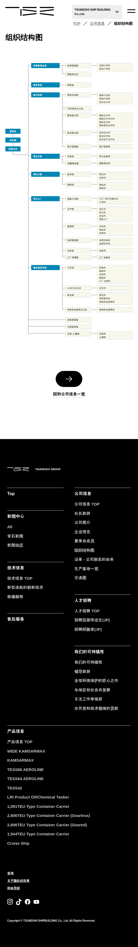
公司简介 (82, 522)
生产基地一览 (86, 568)
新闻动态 (15, 545)
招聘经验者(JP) (88, 629)
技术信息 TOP (20, 578)
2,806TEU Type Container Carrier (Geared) (47, 825)
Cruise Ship (18, 843)
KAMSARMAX (20, 760)
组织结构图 (84, 550)
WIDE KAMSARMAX (26, 751)
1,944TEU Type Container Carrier (38, 834)
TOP (77, 23)
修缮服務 (15, 596)
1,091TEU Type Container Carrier (38, 806)
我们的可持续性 (88, 662)
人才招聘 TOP (87, 611)
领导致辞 (82, 671)
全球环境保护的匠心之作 (96, 680)
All (9, 527)
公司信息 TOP (87, 504)
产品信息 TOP (20, 741)
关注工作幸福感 (88, 699)
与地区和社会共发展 (92, 690)
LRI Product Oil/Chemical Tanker (38, 797)
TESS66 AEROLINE (25, 769)
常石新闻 (15, 536)
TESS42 (14, 788)
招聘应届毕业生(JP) (92, 620)
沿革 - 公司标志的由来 (94, 559)
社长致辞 (82, 513)
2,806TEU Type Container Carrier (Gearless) (48, 815)
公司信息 (97, 23)
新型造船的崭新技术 (25, 587)
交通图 (80, 578)
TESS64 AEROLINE (25, 778)
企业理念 (82, 532)
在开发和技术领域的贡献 (96, 708)
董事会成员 (84, 541)
